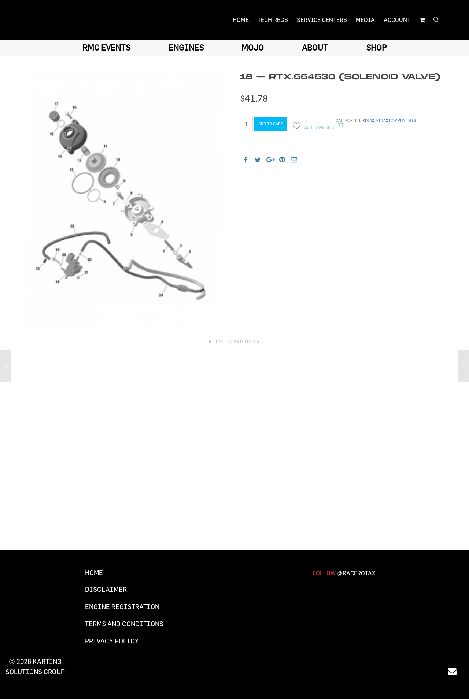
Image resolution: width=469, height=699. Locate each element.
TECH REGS (273, 19)
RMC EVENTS (106, 47)
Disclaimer (106, 589)
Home (94, 572)
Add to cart (270, 123)
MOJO (252, 47)
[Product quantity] (246, 124)
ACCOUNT (397, 19)
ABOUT (315, 47)
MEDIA (365, 19)
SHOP (376, 47)
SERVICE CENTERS (322, 19)
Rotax (368, 120)
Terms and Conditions (124, 624)
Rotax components (396, 120)
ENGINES (186, 47)
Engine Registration (122, 606)
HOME (241, 19)
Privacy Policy (112, 641)
